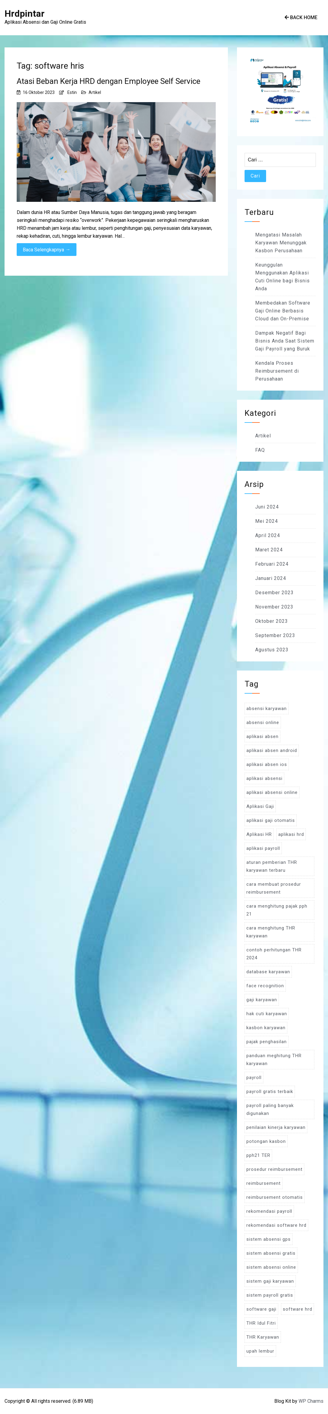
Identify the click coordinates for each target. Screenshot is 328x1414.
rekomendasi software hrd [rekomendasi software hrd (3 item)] (276, 1225)
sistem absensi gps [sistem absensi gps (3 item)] (268, 1239)
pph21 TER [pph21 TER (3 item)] (258, 1155)
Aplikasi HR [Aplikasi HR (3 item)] (259, 834)
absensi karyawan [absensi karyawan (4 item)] (266, 708)
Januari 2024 (270, 578)
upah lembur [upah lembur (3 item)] (260, 1351)
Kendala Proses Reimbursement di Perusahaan (277, 371)
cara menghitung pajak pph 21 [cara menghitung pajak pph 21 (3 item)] (276, 910)
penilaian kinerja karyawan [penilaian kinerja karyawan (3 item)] (276, 1127)
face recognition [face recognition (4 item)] (265, 985)
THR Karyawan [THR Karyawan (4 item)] (262, 1337)
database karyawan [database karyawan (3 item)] (268, 971)
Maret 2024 (269, 550)
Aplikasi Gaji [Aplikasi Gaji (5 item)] (260, 806)
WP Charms (311, 1401)
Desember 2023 (274, 592)
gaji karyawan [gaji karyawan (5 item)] (261, 999)
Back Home (301, 17)
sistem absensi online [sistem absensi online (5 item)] (271, 1267)
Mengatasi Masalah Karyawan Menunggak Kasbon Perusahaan (281, 242)
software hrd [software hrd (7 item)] (297, 1309)
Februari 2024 (272, 564)
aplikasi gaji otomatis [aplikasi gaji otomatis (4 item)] (270, 820)
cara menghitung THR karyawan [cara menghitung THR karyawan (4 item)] (270, 932)
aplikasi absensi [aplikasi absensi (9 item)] (264, 778)
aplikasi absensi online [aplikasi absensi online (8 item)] (272, 792)
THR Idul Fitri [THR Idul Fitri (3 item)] (261, 1323)
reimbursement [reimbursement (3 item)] (263, 1183)
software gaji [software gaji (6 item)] (261, 1309)
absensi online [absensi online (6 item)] (262, 722)
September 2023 (275, 635)
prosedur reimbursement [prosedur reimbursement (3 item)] (274, 1169)
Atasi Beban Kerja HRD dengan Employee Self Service (108, 81)
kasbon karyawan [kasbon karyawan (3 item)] (266, 1027)
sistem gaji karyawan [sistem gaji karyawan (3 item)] (270, 1281)
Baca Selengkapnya (46, 250)
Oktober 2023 (271, 621)
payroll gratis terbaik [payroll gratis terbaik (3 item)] (269, 1091)
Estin (72, 92)
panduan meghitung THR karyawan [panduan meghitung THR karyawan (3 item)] (274, 1059)
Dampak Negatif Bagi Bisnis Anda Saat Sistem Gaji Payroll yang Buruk (284, 341)
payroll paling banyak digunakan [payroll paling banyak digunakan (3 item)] (270, 1109)
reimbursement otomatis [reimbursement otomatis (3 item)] (274, 1197)
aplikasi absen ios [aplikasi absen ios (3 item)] (266, 764)
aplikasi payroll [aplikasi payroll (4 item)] (263, 848)
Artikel (95, 92)
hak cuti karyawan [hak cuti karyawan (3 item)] (266, 1013)
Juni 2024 (267, 507)
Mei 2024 (266, 521)
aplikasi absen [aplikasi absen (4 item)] (262, 736)
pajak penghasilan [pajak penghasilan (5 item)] (266, 1041)
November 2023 (274, 607)
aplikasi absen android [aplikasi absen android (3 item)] (271, 750)
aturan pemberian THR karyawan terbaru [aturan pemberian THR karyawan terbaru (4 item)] (271, 866)
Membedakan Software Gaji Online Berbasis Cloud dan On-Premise (282, 311)
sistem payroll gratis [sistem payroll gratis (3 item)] (269, 1295)
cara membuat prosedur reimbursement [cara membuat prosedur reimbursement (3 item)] (273, 888)
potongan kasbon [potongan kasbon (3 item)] (266, 1141)
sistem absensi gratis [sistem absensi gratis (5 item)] (271, 1253)
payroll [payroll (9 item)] (254, 1077)
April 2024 (267, 535)
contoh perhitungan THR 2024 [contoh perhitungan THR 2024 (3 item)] (274, 953)
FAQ (260, 450)
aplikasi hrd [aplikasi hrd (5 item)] (291, 834)
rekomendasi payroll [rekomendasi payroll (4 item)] (269, 1211)
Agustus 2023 (272, 650)
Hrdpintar (25, 13)
